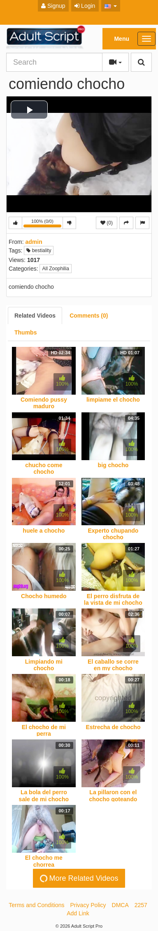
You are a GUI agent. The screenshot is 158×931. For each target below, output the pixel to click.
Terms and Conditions (36, 905)
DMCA (120, 905)
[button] (111, 6)
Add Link (78, 913)
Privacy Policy (88, 905)
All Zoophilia (55, 268)
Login (84, 5)
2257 (141, 905)
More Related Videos (78, 878)
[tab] (35, 315)
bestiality (38, 250)
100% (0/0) (43, 224)
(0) (106, 223)
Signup (53, 5)
